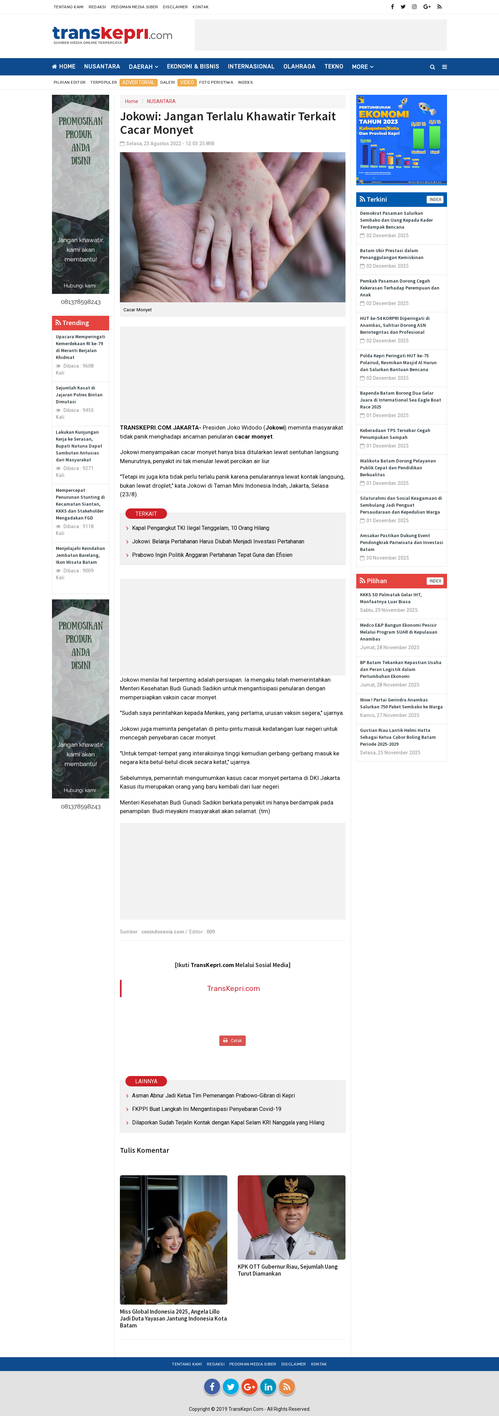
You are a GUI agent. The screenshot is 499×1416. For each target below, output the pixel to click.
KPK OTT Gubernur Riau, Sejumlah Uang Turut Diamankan (288, 1270)
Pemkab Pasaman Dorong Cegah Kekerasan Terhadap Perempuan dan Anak (399, 288)
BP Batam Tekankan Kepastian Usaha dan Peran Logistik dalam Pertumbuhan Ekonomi (400, 669)
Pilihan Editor (70, 82)
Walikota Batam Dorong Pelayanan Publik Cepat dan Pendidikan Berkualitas (398, 468)
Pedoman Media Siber (134, 6)
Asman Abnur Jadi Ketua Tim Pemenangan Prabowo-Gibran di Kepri (213, 1095)
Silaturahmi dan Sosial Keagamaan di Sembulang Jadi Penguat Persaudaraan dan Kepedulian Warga (401, 505)
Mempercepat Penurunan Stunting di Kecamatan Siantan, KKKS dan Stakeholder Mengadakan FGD (80, 504)
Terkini (373, 199)
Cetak (232, 1040)
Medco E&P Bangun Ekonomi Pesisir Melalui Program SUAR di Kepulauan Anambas (398, 632)
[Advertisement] (321, 34)
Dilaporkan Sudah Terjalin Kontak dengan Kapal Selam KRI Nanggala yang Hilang (228, 1122)
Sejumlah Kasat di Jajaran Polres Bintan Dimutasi (79, 395)
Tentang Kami (69, 6)
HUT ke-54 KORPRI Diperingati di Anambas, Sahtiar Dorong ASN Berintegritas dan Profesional (395, 325)
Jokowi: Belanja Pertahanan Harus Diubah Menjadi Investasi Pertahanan (218, 541)
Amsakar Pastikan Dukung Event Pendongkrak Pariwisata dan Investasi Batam (401, 542)
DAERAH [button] (141, 67)
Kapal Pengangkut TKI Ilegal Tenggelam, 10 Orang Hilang (200, 528)
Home (64, 66)
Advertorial (138, 82)
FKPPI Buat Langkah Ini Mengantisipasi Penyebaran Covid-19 (206, 1109)
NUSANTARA (102, 66)
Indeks (245, 82)
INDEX (435, 199)
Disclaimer (175, 6)
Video (187, 82)
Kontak (201, 6)
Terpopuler (103, 82)
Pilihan (373, 580)
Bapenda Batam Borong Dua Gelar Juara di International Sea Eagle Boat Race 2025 (400, 400)
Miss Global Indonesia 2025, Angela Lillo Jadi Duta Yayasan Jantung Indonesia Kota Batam (173, 1318)
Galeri (167, 82)
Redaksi (97, 6)
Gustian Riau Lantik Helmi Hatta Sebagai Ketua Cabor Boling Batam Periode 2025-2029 (398, 737)
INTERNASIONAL (251, 66)
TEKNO (333, 66)
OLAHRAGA (299, 66)
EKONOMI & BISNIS (193, 66)
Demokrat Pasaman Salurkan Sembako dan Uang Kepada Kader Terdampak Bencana (396, 220)
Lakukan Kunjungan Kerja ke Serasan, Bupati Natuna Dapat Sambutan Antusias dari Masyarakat (79, 446)
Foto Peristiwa (216, 82)
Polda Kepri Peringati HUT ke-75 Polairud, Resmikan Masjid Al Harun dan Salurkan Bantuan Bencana (398, 362)
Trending (72, 322)
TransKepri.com (233, 988)
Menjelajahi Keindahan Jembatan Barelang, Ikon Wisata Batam (80, 555)
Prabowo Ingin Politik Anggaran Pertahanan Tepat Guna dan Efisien (212, 555)
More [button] (360, 67)
